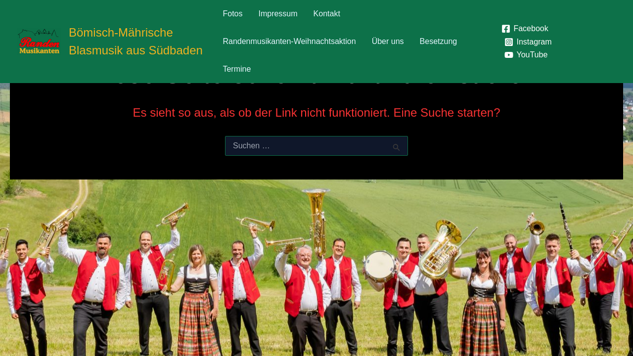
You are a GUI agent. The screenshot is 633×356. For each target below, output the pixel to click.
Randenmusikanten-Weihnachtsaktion (289, 41)
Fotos (232, 13)
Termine (237, 69)
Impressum (277, 13)
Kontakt (327, 13)
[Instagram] (528, 42)
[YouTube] (526, 54)
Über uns (388, 41)
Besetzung (438, 41)
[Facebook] (524, 28)
